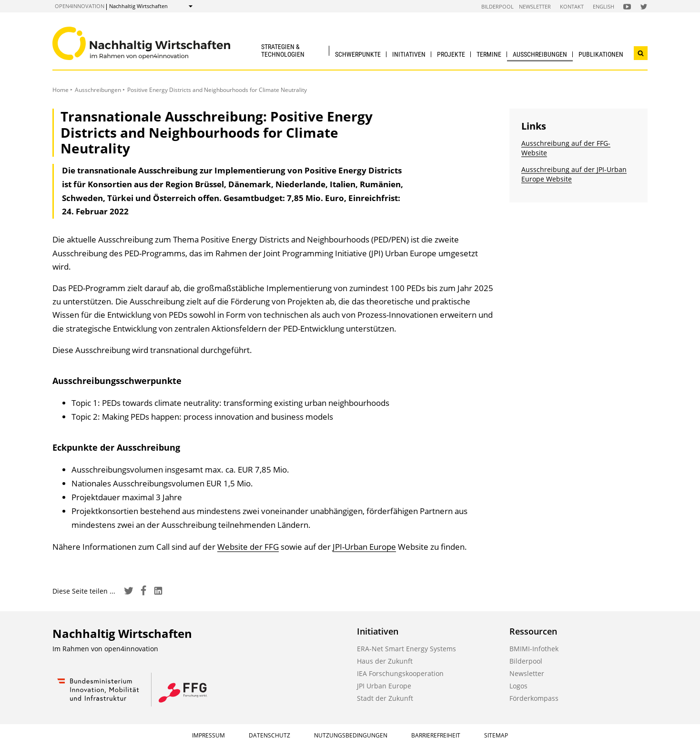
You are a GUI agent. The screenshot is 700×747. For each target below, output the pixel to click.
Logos (518, 685)
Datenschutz (269, 735)
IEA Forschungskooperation (400, 673)
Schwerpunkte (358, 54)
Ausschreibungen (540, 54)
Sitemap (496, 735)
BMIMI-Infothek (533, 648)
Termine (489, 54)
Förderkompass (533, 698)
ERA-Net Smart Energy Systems (406, 648)
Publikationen (600, 54)
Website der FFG (248, 546)
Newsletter (535, 6)
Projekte (451, 54)
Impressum (208, 735)
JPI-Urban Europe (364, 546)
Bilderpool (497, 6)
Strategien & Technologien (282, 50)
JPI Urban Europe (384, 685)
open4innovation (79, 6)
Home (60, 90)
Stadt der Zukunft (385, 698)
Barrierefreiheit (435, 735)
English (603, 6)
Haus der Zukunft (385, 661)
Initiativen (409, 54)
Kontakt (572, 6)
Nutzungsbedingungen (350, 735)
